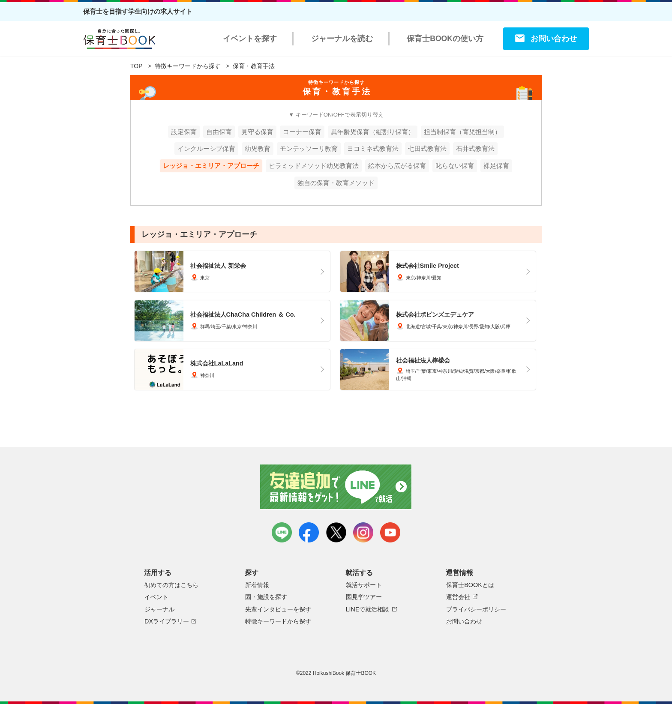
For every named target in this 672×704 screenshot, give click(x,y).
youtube (390, 532)
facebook (309, 532)
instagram (363, 532)
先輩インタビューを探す (278, 609)
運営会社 (458, 596)
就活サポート (364, 584)
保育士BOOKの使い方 (445, 38)
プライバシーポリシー (476, 609)
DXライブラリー (166, 621)
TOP (136, 66)
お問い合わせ (554, 38)
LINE (282, 532)
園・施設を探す (266, 596)
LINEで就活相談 (368, 609)
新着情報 (257, 584)
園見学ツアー (364, 596)
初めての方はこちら (171, 584)
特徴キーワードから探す (188, 66)
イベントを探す (250, 38)
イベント (156, 596)
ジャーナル (159, 609)
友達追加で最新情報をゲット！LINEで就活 (336, 486)
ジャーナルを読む (342, 38)
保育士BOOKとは (470, 584)
